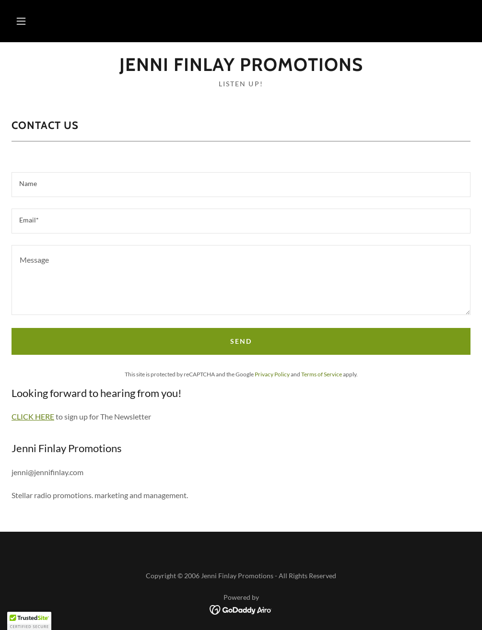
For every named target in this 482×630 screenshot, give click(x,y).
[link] (241, 67)
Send (241, 341)
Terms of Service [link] (321, 374)
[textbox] (241, 184)
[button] (21, 21)
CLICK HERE (33, 416)
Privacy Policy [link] (272, 374)
